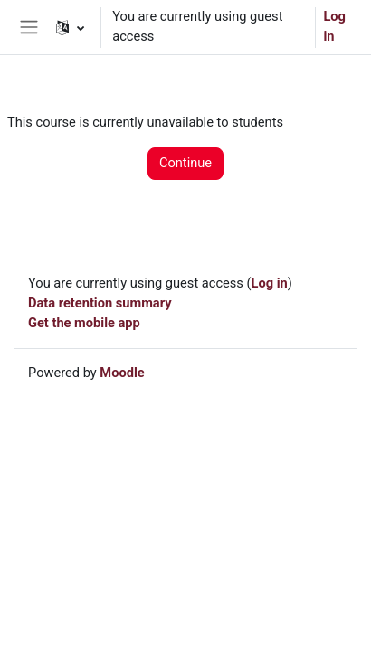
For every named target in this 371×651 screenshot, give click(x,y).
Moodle (122, 372)
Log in (334, 26)
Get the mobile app (84, 323)
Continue (185, 163)
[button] (70, 27)
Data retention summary (100, 303)
